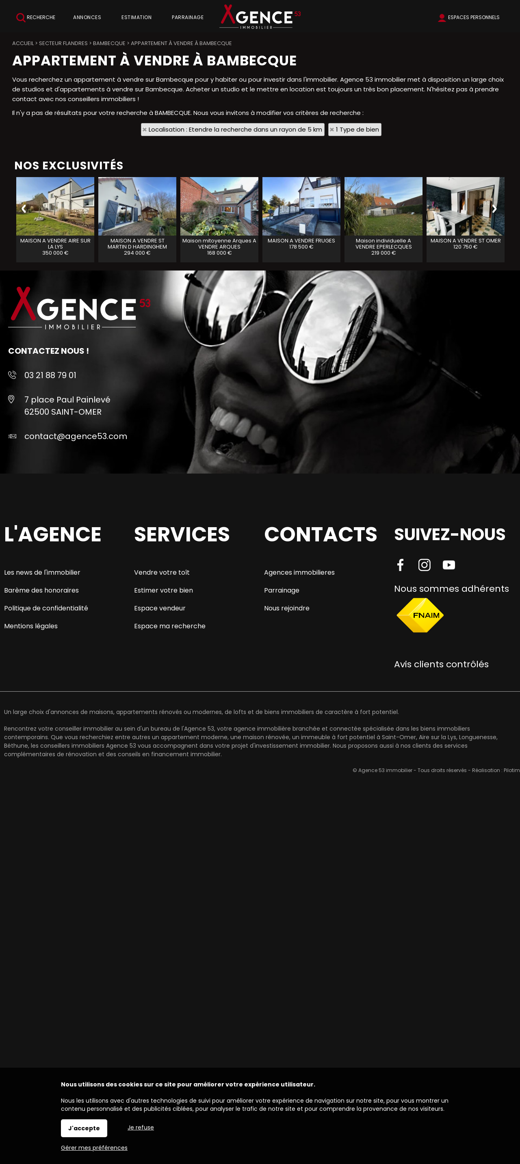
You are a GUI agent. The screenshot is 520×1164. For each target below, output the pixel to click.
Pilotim (512, 770)
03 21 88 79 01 (50, 375)
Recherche (35, 17)
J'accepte (84, 1128)
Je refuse (141, 1127)
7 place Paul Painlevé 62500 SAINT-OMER (67, 406)
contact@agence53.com (75, 436)
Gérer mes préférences (94, 1148)
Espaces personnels (474, 17)
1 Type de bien (357, 129)
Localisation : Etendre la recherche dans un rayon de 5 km (235, 129)
